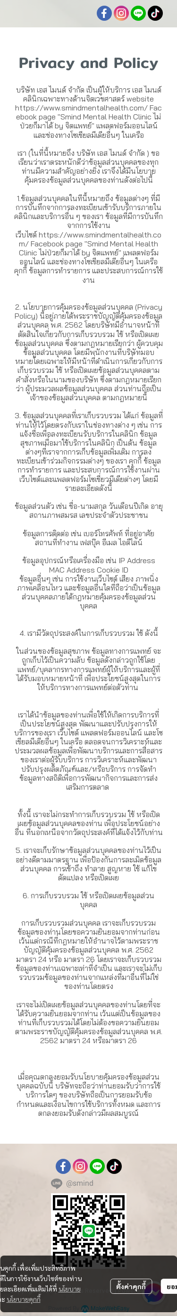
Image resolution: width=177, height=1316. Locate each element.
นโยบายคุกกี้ (24, 1299)
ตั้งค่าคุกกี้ (131, 1286)
